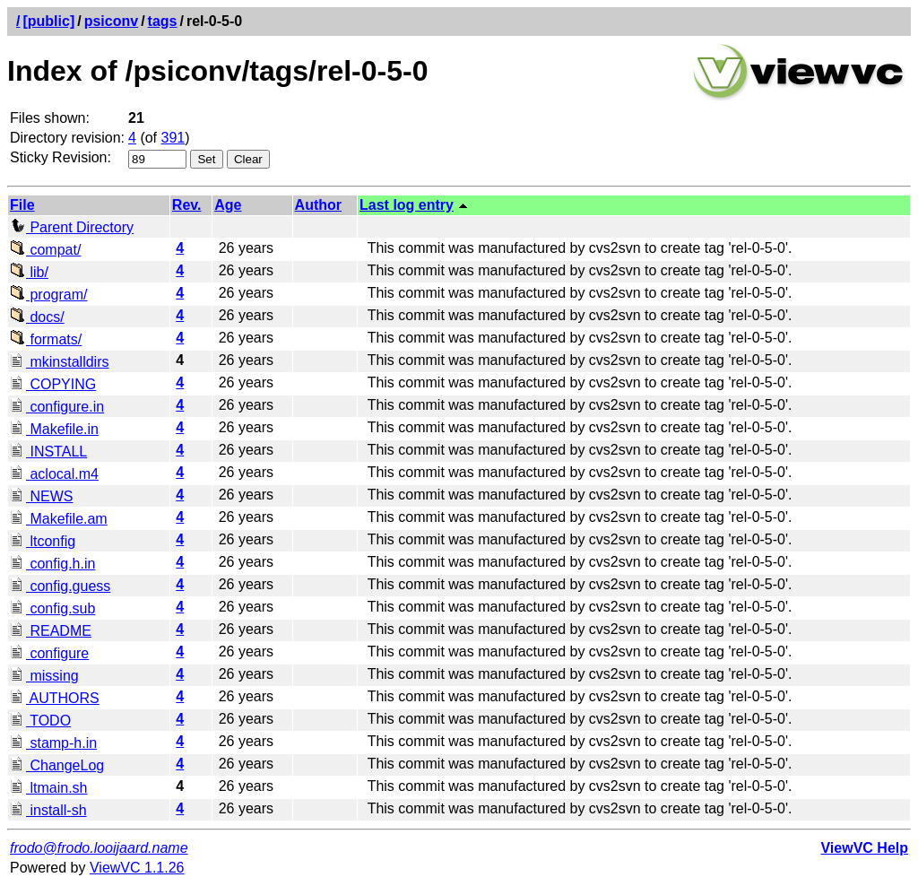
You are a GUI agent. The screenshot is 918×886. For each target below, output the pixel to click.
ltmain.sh (48, 787)
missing (44, 675)
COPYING (53, 384)
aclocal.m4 (54, 474)
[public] (48, 21)
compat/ (45, 249)
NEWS (41, 496)
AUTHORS (55, 698)
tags (163, 21)
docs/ (37, 317)
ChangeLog (57, 765)
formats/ (46, 339)
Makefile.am (59, 518)
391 (173, 137)
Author (318, 205)
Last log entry (406, 205)
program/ (48, 294)
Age (227, 205)
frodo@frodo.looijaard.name (99, 848)
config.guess (60, 586)
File (22, 205)
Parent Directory (72, 227)
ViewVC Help (864, 848)
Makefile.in (54, 429)
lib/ (29, 272)
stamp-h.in (53, 743)
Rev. (187, 205)
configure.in (57, 406)
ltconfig (42, 541)
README (50, 630)
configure (49, 653)
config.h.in (52, 563)
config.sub (52, 608)
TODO (40, 720)
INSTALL (48, 451)
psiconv (111, 21)
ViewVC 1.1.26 (137, 867)
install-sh (48, 810)
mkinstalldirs (59, 361)
